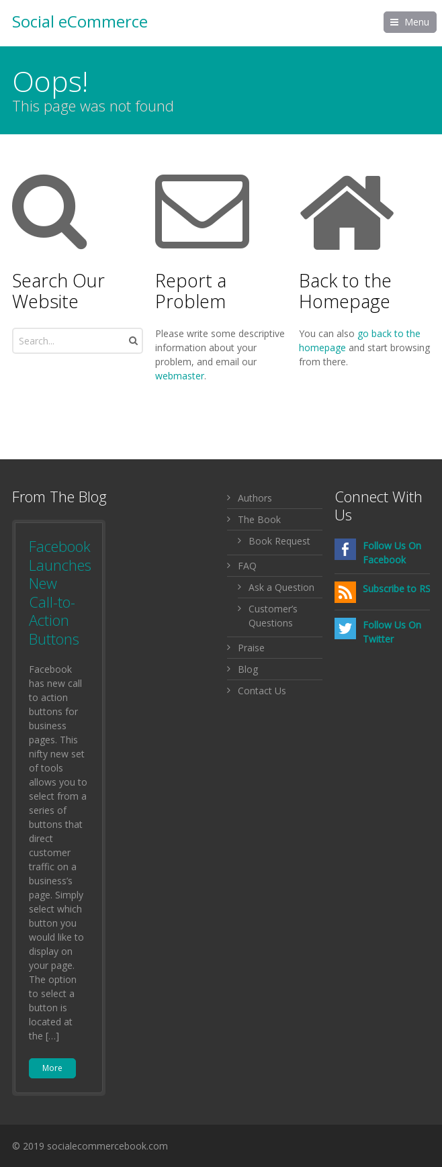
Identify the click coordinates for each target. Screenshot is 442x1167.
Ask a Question (281, 587)
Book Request (279, 540)
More (52, 1068)
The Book (259, 519)
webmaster (179, 375)
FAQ (247, 565)
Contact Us (262, 690)
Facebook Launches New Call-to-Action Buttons (60, 592)
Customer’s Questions (273, 615)
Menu (416, 21)
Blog (248, 669)
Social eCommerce (80, 21)
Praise (251, 647)
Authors (255, 498)
